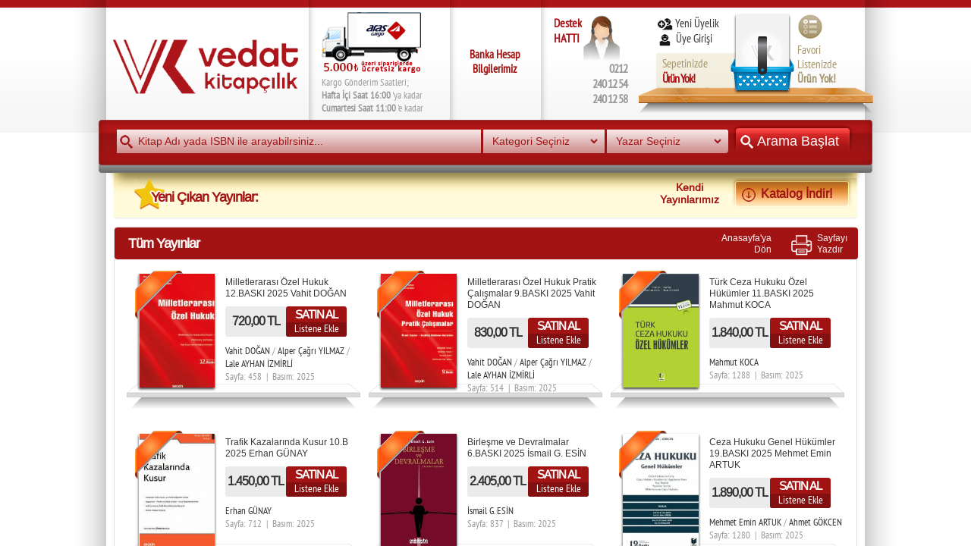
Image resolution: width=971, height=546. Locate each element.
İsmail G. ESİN (490, 510)
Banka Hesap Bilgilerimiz (495, 61)
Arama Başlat (792, 141)
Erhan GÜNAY (248, 510)
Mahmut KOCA (734, 362)
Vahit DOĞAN (247, 350)
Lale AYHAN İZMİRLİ (259, 363)
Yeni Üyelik (687, 23)
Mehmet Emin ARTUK (745, 522)
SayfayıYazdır (832, 243)
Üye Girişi (685, 38)
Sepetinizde (685, 71)
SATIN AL (316, 314)
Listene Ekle (316, 328)
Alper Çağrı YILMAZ (311, 350)
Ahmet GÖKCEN (815, 522)
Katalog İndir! (792, 193)
